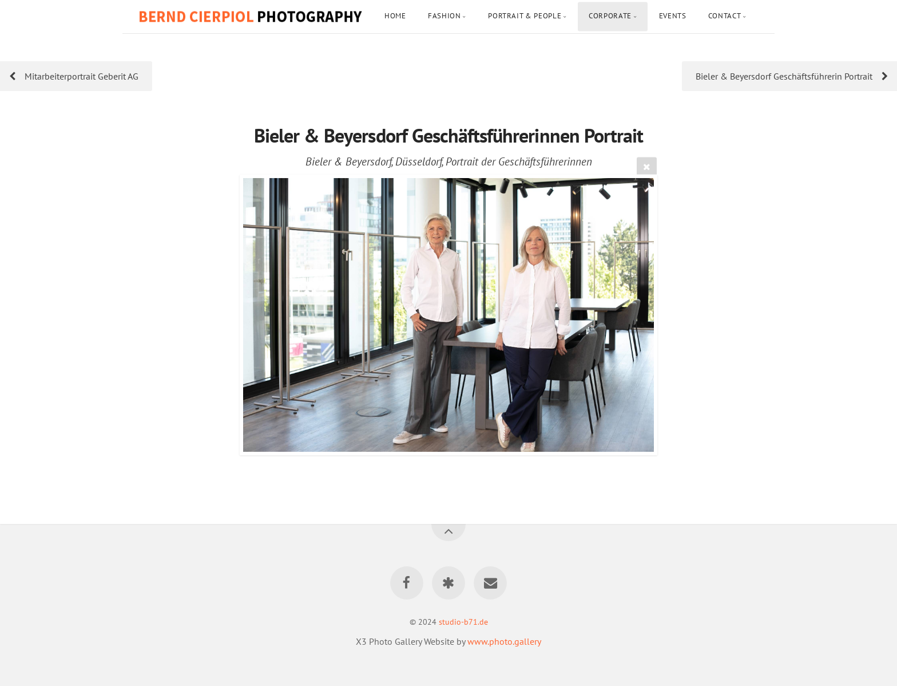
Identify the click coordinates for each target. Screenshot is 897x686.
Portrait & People (524, 16)
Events (672, 16)
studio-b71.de (463, 621)
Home (395, 16)
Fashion (444, 16)
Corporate (610, 16)
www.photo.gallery (504, 641)
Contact (724, 16)
